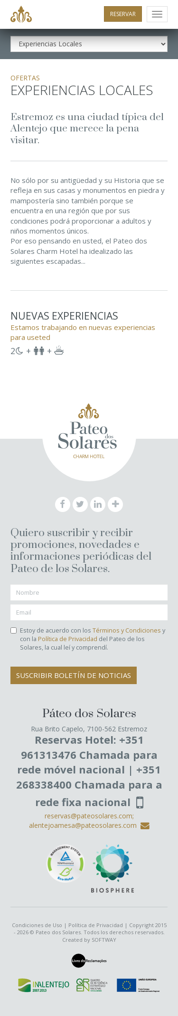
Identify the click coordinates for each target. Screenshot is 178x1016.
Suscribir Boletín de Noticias (73, 675)
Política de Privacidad (67, 639)
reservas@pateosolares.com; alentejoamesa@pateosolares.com (89, 820)
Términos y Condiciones (127, 630)
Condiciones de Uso (37, 925)
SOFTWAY (104, 939)
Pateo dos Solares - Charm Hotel (21, 15)
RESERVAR (123, 14)
